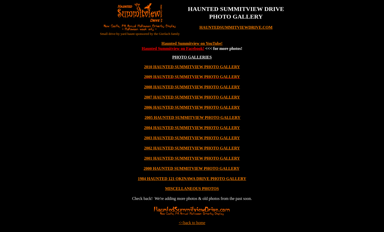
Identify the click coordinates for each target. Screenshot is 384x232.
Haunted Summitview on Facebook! (173, 48)
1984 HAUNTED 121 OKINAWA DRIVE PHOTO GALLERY (192, 178)
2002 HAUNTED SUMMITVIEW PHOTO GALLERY (192, 148)
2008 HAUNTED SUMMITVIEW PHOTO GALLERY (192, 87)
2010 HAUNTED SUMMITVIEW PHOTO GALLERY (192, 67)
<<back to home (192, 223)
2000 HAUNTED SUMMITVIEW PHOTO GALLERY (191, 168)
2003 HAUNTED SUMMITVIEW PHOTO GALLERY (192, 138)
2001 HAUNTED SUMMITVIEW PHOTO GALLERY (192, 158)
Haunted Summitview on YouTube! (192, 43)
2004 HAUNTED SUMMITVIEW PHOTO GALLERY (192, 128)
